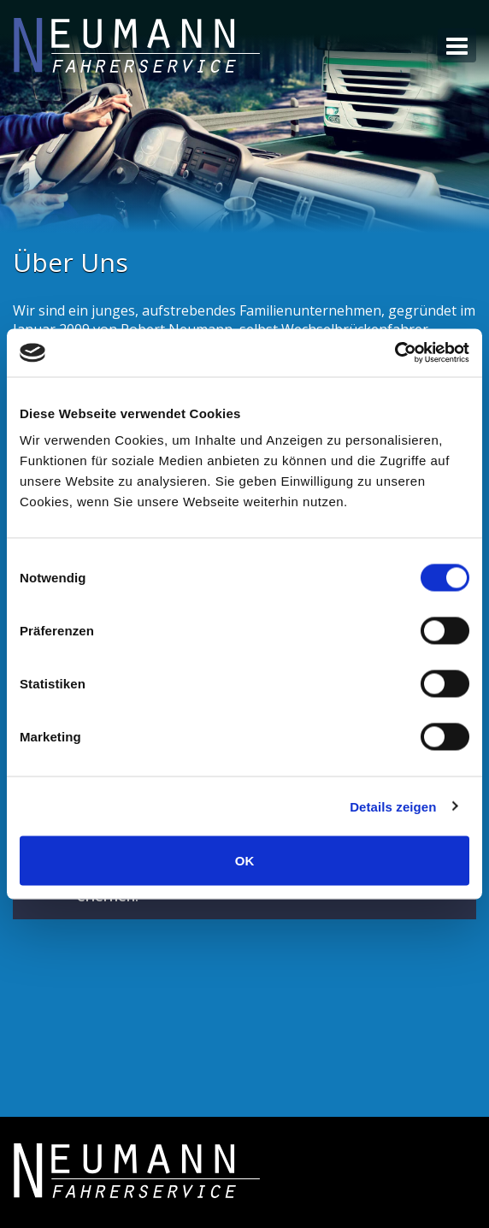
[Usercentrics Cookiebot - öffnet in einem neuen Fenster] (394, 353)
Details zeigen (393, 806)
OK (245, 860)
